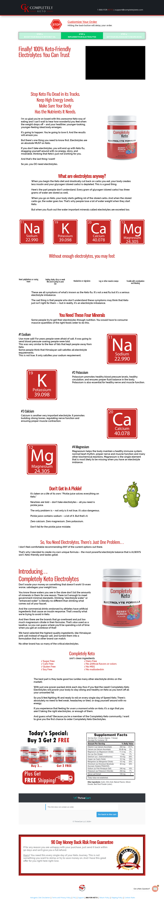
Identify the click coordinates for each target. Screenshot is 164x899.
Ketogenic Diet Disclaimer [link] (40, 897)
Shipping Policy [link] (117, 897)
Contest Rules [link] (129, 897)
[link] (37, 11)
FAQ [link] (74, 897)
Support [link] (81, 897)
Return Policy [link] (104, 897)
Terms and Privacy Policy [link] (61, 897)
